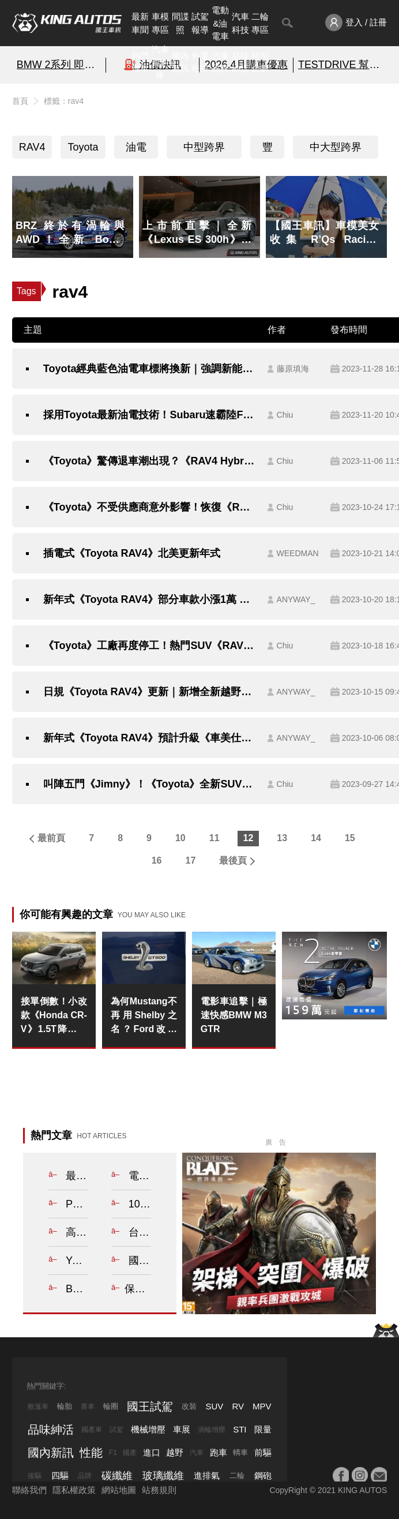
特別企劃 (260, 62)
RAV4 (32, 147)
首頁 (20, 101)
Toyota (82, 147)
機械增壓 (148, 1429)
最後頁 (233, 860)
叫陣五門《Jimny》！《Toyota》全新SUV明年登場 (149, 784)
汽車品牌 (220, 62)
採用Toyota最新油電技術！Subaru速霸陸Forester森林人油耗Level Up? (149, 415)
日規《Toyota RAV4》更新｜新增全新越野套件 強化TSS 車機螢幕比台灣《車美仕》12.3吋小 (149, 691)
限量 (263, 1429)
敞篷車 (38, 1406)
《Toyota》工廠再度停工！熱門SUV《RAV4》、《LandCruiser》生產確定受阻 (149, 645)
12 (248, 838)
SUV (214, 1406)
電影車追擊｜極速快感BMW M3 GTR (234, 1015)
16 (157, 860)
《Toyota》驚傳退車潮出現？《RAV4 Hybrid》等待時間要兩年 (149, 461)
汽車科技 (240, 23)
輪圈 (110, 1406)
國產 (130, 1453)
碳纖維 (117, 1476)
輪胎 (64, 1406)
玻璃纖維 (163, 1476)
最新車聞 (140, 23)
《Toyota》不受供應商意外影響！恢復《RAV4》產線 (149, 507)
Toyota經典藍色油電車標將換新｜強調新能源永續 (149, 368)
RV (238, 1406)
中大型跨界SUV (336, 150)
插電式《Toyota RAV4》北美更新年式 (131, 553)
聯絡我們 (29, 1490)
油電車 (136, 150)
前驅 (263, 1452)
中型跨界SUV (204, 150)
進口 (151, 1452)
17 (191, 860)
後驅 (35, 1476)
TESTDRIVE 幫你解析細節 (340, 64)
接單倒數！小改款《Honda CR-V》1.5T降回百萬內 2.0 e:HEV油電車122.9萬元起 (54, 1016)
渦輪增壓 (211, 1430)
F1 (113, 1453)
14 (316, 838)
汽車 (197, 1453)
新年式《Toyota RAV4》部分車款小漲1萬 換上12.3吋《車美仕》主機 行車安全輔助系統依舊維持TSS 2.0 (149, 599)
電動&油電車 (220, 23)
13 (282, 838)
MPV (262, 1406)
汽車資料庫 (160, 62)
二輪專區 (260, 23)
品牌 (85, 1476)
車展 (181, 1429)
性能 (91, 1452)
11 (214, 838)
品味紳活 (240, 62)
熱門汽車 (140, 62)
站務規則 (159, 1490)
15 (350, 838)
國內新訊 (180, 62)
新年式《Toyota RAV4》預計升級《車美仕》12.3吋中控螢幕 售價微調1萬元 (149, 738)
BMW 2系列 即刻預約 (59, 64)
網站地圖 (118, 1490)
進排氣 (207, 1475)
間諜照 (180, 23)
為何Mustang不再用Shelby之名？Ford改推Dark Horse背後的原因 (144, 1016)
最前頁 (51, 838)
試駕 (116, 1430)
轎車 (240, 1452)
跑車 (218, 1452)
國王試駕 (150, 1406)
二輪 (236, 1475)
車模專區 (160, 23)
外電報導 (200, 62)
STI (239, 1429)
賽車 (88, 1406)
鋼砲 (263, 1475)
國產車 (91, 1430)
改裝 (189, 1406)
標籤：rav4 (64, 101)
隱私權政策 (74, 1490)
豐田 (267, 150)
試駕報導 (200, 23)
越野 (174, 1452)
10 (180, 838)
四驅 (60, 1475)
